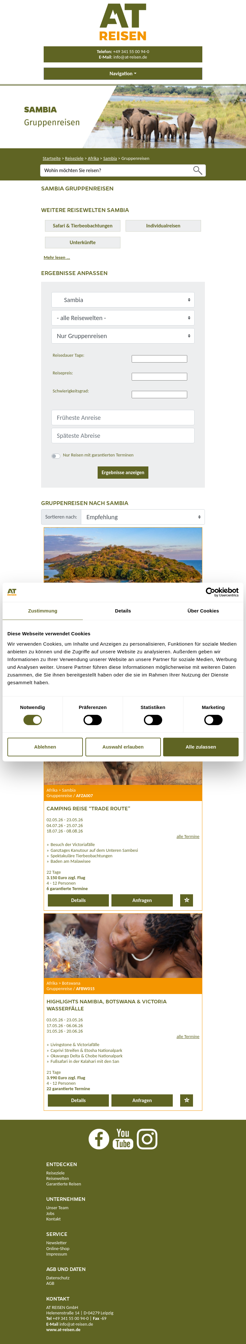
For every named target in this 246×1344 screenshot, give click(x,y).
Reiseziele (74, 158)
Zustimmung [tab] (42, 610)
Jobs (50, 1213)
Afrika (93, 158)
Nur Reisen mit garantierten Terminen (98, 455)
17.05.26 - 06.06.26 (65, 1025)
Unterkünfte (83, 242)
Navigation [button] (121, 73)
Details (78, 900)
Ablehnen (45, 747)
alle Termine (188, 836)
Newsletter (56, 1243)
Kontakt (53, 1219)
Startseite (52, 158)
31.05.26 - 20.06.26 (65, 1031)
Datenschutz (57, 1278)
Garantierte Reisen (63, 1184)
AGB (50, 1283)
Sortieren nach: (61, 517)
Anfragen (142, 900)
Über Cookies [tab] (203, 610)
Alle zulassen (201, 747)
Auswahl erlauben (123, 747)
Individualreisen (163, 226)
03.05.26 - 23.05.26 (65, 1020)
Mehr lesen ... (57, 257)
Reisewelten (57, 1178)
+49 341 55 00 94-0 (131, 51)
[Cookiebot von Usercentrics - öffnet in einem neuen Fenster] (210, 592)
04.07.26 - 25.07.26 (65, 825)
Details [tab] (123, 610)
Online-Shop (57, 1248)
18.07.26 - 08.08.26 (65, 831)
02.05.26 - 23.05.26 (65, 820)
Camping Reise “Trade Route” (88, 808)
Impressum (56, 1254)
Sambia (110, 158)
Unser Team (57, 1208)
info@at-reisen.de (130, 57)
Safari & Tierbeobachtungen (82, 226)
